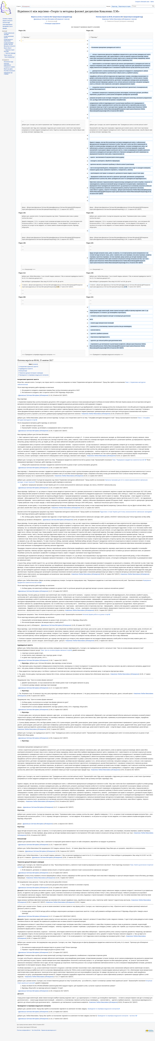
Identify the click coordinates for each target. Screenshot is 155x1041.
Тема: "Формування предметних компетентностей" (131, 460)
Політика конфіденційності (26, 1036)
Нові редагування (7, 24)
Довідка (5, 28)
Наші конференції (9, 57)
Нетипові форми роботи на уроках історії (98, 617)
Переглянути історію (124, 6)
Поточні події (6, 22)
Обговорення (27, 6)
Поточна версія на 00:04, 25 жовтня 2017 (109, 17)
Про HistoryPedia (38, 1036)
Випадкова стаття (7, 26)
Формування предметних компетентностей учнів (35, 585)
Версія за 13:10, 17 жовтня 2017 (43, 17)
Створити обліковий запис (142, 1)
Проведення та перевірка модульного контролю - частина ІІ (119, 1020)
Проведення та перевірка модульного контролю (105, 1013)
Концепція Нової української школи (31, 987)
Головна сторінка (7, 18)
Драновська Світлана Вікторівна (45, 19)
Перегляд (113, 6)
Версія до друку (8, 69)
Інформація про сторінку (8, 73)
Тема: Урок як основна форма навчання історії (58, 653)
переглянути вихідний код (64, 17)
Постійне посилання (9, 70)
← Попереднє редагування (53, 24)
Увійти (151, 1)
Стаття (20, 6)
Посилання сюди (8, 61)
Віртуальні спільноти (9, 46)
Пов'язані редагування (7, 64)
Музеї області (7, 48)
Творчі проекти (8, 55)
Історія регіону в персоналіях (8, 40)
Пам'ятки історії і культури (9, 50)
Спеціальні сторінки (9, 67)
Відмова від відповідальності (51, 1036)
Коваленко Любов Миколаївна (111, 19)
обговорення (61, 19)
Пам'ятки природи (10, 53)
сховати (37, 364)
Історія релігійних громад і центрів (8, 43)
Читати (107, 6)
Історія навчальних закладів (9, 33)
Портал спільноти (7, 20)
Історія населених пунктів (9, 37)
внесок (68, 19)
